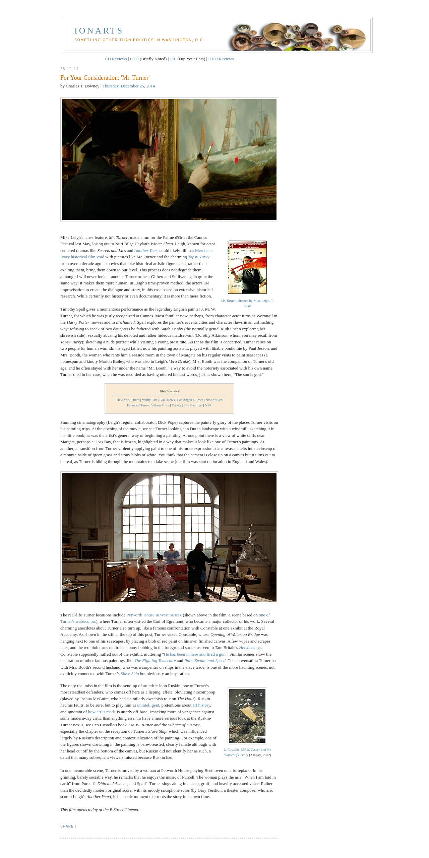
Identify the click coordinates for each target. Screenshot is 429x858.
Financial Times (138, 405)
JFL (173, 58)
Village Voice (160, 405)
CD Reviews (116, 58)
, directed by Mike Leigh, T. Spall (247, 300)
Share (67, 826)
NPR (208, 405)
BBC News (167, 400)
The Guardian (193, 405)
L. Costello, (247, 749)
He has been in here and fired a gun (195, 654)
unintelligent (148, 705)
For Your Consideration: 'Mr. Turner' (104, 77)
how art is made (102, 711)
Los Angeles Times (190, 400)
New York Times (128, 400)
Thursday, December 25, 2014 (128, 85)
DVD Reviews (221, 58)
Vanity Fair (149, 400)
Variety (176, 405)
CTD (134, 58)
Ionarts (99, 31)
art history (201, 705)
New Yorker (213, 400)
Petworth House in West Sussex (154, 614)
